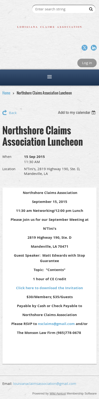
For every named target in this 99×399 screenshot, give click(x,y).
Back (13, 112)
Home (6, 92)
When (7, 156)
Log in (87, 62)
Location (9, 169)
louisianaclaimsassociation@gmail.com (44, 383)
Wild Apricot (58, 393)
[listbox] (77, 112)
